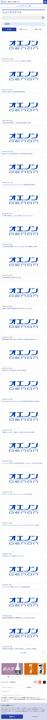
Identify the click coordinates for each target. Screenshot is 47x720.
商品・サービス (23, 29)
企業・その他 (38, 29)
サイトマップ (5, 691)
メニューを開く (45, 2)
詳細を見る (35, 716)
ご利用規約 (28, 687)
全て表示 (9, 29)
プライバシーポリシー (7, 687)
